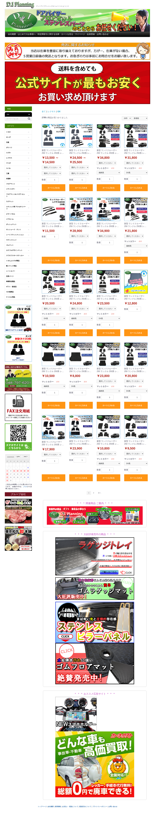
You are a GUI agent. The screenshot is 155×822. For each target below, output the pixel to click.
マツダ (8, 163)
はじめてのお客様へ (27, 34)
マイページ (80, 34)
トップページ (42, 806)
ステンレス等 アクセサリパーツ (16, 208)
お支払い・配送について (70, 806)
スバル (8, 168)
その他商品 (10, 292)
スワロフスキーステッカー (15, 255)
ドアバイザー (10, 189)
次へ (99, 493)
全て (44, 111)
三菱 (7, 173)
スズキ (8, 153)
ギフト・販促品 (11, 287)
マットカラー (103, 168)
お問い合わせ (103, 34)
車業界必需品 (10, 281)
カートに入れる (54, 188)
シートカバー (10, 271)
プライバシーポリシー (100, 806)
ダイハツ (9, 147)
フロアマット (10, 184)
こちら (25, 486)
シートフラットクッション (15, 235)
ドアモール (10, 219)
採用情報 (58, 806)
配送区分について (85, 806)
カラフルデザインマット (14, 250)
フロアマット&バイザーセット (15, 195)
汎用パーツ (10, 276)
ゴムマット (10, 245)
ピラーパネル (10, 214)
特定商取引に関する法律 (48, 34)
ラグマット (10, 201)
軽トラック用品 (11, 266)
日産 (7, 142)
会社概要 (12, 34)
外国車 (8, 179)
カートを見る (67, 34)
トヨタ (8, 132)
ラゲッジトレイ (11, 240)
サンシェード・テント (13, 229)
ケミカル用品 (10, 297)
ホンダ (8, 137)
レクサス (9, 158)
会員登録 (91, 34)
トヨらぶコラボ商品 (12, 261)
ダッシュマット (11, 224)
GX (59, 111)
